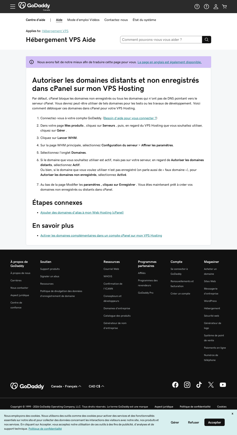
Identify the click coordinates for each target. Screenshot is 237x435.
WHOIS (108, 276)
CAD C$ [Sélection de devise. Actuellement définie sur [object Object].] (97, 386)
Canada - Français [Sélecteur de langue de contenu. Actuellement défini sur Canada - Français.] (66, 386)
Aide (59, 19)
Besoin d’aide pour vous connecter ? (130, 118)
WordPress (210, 301)
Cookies (222, 406)
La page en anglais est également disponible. (170, 62)
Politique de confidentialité (195, 406)
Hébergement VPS (55, 30)
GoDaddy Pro (145, 292)
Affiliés (142, 273)
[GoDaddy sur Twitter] (211, 387)
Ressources (47, 283)
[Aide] (196, 6)
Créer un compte (180, 293)
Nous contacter (19, 287)
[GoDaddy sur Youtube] (223, 387)
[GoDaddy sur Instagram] (187, 387)
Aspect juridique (19, 295)
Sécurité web (211, 315)
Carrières (16, 280)
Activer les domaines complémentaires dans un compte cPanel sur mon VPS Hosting (101, 235)
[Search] (206, 39)
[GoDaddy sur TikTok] (199, 387)
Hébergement (212, 308)
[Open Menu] (11, 6)
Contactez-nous (116, 19)
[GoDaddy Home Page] (27, 386)
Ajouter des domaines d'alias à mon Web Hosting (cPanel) (82, 212)
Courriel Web (111, 269)
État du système (144, 19)
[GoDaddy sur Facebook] (175, 387)
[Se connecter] (216, 6)
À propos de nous (20, 273)
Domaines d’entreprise (117, 308)
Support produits (50, 269)
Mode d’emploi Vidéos (83, 19)
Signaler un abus (49, 276)
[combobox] (161, 39)
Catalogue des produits (117, 315)
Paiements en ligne (215, 347)
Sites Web (210, 281)
